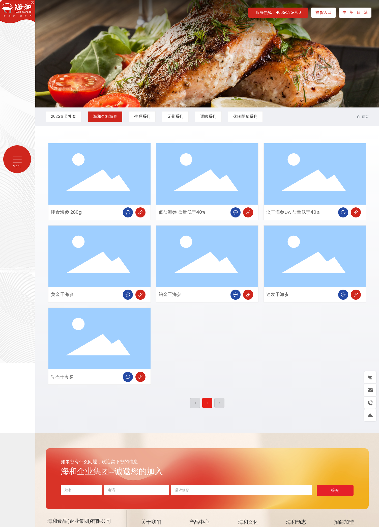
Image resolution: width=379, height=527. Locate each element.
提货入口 (323, 12)
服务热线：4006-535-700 (278, 12)
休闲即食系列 (245, 116)
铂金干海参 (170, 294)
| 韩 (365, 12)
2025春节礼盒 (63, 116)
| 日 (358, 12)
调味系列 (208, 116)
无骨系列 (175, 116)
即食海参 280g (66, 212)
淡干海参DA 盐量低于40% (293, 212)
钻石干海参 (62, 376)
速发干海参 (277, 294)
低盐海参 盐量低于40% (182, 212)
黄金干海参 (62, 294)
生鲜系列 (142, 116)
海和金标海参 (105, 116)
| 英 (351, 12)
